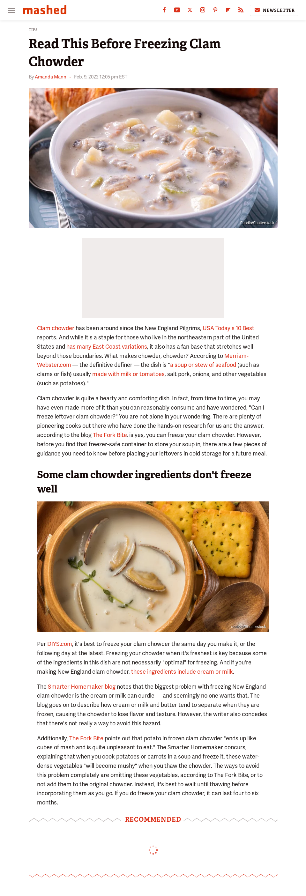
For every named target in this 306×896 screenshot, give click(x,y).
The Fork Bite (110, 435)
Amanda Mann (50, 77)
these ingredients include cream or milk (182, 671)
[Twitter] (190, 11)
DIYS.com (59, 644)
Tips (33, 30)
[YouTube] (177, 11)
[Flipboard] (228, 11)
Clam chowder (55, 328)
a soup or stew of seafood (203, 364)
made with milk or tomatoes (128, 374)
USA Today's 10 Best (228, 328)
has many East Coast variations (106, 346)
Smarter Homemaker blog (82, 686)
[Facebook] (164, 11)
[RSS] (241, 11)
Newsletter (274, 10)
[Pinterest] (215, 11)
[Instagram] (202, 11)
